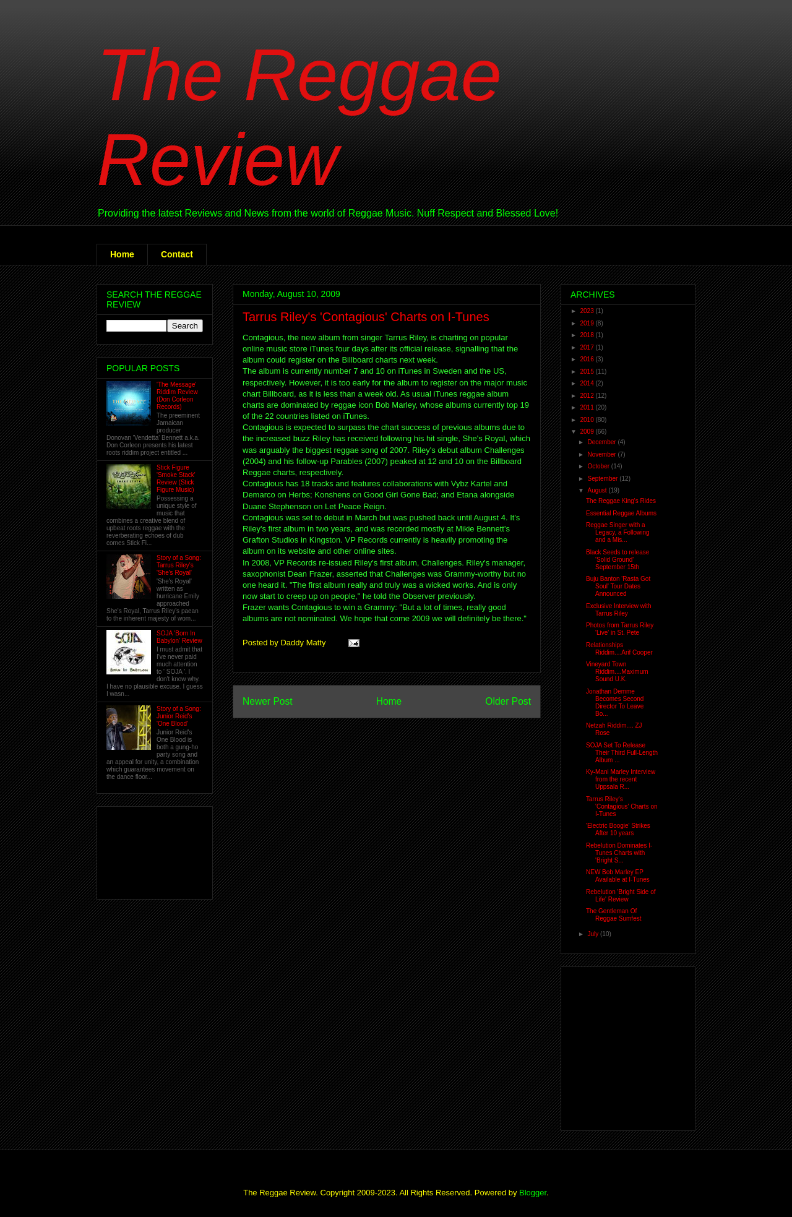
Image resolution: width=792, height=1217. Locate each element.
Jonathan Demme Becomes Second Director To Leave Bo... (615, 702)
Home (122, 254)
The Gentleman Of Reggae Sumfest (614, 915)
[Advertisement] (145, 849)
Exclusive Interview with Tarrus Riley (619, 610)
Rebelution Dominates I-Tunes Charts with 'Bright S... (619, 853)
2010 (587, 419)
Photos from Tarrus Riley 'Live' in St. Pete (619, 629)
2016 (587, 359)
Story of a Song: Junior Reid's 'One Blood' (179, 716)
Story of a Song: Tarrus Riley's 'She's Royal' (179, 565)
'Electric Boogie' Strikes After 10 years (618, 829)
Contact (177, 254)
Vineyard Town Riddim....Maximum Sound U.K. (617, 671)
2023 (587, 310)
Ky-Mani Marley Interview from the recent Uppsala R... (620, 779)
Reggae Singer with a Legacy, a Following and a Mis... (618, 532)
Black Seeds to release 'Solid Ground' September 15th (617, 559)
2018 (587, 335)
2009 (587, 431)
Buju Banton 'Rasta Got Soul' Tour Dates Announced (618, 586)
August (597, 490)
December (602, 442)
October (599, 466)
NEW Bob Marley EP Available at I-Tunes (618, 876)
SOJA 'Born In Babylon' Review (179, 637)
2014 (587, 383)
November (602, 454)
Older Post (508, 701)
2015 (587, 371)
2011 (587, 407)
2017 (587, 347)
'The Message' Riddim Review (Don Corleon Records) (177, 395)
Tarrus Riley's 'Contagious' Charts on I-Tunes (366, 317)
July (593, 934)
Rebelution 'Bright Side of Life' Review (621, 895)
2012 (587, 395)
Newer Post (268, 701)
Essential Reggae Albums (621, 513)
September (603, 478)
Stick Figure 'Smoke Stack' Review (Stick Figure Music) (176, 478)
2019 (587, 323)
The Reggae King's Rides (621, 500)
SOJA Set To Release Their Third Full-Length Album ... (622, 752)
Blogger (532, 1192)
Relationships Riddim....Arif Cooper (619, 649)
